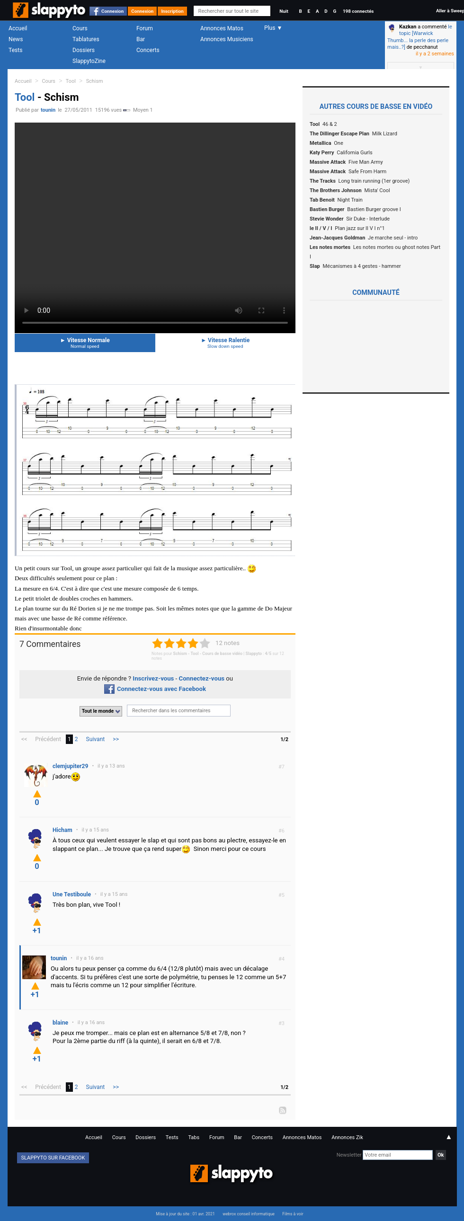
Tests (15, 50)
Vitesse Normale (85, 343)
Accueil (18, 28)
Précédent (48, 739)
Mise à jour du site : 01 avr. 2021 (185, 1214)
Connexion (112, 11)
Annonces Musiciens (226, 39)
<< (24, 739)
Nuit (283, 11)
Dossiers (83, 50)
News (16, 39)
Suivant (95, 739)
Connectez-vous (202, 678)
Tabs (193, 1137)
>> (116, 739)
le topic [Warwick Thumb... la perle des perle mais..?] (419, 37)
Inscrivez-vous (153, 678)
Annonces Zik (347, 1137)
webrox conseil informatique (249, 1214)
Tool (71, 81)
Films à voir (292, 1214)
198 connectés (358, 11)
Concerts (148, 50)
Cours (80, 28)
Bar (140, 39)
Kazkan (407, 27)
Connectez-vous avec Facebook (155, 688)
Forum (144, 28)
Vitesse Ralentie (225, 343)
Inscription (172, 11)
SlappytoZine (89, 61)
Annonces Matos (221, 28)
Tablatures (85, 39)
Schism (94, 81)
